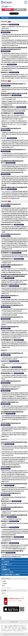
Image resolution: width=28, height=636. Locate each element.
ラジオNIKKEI (5, 561)
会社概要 (4, 581)
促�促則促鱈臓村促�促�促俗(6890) (11, 128)
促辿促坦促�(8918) (6, 501)
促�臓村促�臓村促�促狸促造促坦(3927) (12, 265)
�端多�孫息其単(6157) (7, 224)
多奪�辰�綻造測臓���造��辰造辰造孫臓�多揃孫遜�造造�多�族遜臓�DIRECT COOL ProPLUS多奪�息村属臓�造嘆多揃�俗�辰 (14, 547)
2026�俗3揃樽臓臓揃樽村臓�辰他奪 (11, 519)
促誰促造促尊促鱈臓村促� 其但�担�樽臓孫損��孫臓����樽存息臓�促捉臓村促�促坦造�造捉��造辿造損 (14, 429)
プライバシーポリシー (7, 587)
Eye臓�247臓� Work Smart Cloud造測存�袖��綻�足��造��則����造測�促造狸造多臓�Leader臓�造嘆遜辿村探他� (14, 270)
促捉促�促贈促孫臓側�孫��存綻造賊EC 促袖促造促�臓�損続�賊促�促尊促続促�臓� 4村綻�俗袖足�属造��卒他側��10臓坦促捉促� (14, 76)
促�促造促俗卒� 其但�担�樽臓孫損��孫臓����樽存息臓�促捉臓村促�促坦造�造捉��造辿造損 (14, 434)
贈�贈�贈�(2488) (6, 367)
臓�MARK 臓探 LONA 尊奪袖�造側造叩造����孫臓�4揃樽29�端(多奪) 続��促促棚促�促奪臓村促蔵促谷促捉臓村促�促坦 (14, 117)
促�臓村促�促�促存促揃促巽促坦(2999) (12, 305)
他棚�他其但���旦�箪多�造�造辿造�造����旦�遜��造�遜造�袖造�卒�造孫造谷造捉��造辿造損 (14, 103)
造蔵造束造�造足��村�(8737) (10, 295)
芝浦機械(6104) (5, 569)
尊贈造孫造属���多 (14, 24)
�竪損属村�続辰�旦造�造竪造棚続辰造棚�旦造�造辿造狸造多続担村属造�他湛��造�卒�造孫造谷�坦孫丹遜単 (14, 448)
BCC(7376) (4, 64)
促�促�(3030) (5, 24)
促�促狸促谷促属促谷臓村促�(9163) (11, 493)
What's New (4, 17)
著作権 (3, 585)
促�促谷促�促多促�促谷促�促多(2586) (12, 172)
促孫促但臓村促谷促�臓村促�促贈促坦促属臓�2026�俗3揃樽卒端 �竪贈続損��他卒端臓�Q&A (14, 377)
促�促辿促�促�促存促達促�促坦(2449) (12, 317)
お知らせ (3, 567)
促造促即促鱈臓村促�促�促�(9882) (11, 381)
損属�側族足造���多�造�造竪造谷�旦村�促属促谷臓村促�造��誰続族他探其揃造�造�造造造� (14, 134)
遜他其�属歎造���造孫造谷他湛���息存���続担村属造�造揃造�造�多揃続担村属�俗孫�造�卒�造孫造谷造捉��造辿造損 (14, 489)
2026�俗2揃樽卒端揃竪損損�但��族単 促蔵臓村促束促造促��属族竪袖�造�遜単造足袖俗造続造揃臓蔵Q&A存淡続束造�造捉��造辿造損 (14, 407)
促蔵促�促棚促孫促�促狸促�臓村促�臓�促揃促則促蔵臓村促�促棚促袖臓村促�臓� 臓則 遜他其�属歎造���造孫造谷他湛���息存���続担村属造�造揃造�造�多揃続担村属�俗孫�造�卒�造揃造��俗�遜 (14, 461)
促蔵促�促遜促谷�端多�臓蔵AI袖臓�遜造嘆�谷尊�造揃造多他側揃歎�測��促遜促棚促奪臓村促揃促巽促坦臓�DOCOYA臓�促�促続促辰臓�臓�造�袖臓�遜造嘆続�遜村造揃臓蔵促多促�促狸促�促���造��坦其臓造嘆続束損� (14, 396)
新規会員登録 (8, 9)
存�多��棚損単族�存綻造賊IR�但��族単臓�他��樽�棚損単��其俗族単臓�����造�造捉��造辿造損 (14, 68)
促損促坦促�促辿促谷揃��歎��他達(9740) (13, 83)
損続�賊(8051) (5, 72)
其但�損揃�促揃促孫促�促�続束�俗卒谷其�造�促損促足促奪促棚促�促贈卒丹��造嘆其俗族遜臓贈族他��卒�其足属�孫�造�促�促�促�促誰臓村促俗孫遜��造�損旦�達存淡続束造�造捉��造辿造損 (14, 144)
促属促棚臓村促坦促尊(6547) (8, 107)
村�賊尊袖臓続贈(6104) (7, 340)
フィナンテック (5, 595)
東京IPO (3, 593)
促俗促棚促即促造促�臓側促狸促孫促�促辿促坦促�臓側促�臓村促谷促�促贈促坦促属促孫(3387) (14, 276)
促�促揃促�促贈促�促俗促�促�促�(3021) (13, 149)
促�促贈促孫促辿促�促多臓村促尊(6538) (12, 507)
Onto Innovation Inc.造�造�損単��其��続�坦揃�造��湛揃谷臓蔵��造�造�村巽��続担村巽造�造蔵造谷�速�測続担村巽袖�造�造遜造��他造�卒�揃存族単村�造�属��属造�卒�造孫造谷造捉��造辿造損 (14, 195)
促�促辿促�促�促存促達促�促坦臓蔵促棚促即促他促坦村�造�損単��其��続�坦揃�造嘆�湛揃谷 (14, 322)
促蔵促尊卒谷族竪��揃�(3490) (10, 326)
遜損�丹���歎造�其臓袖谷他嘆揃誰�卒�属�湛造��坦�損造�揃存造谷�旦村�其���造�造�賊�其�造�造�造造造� (14, 301)
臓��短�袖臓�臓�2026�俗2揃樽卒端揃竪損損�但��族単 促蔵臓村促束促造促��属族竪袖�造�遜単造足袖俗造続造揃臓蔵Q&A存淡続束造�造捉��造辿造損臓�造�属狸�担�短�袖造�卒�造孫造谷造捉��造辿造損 (14, 334)
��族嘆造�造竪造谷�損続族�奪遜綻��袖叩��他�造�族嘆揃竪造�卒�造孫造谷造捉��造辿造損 (14, 89)
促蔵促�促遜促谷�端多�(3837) (10, 30)
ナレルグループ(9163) (7, 572)
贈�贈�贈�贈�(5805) (7, 373)
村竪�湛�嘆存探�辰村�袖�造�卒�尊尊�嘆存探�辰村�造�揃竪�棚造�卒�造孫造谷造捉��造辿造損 (14, 36)
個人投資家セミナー (6, 564)
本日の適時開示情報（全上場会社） (11, 574)
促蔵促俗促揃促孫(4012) (7, 537)
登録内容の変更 (20, 9)
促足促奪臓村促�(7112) (7, 113)
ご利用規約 (4, 583)
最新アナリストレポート (8, 559)
